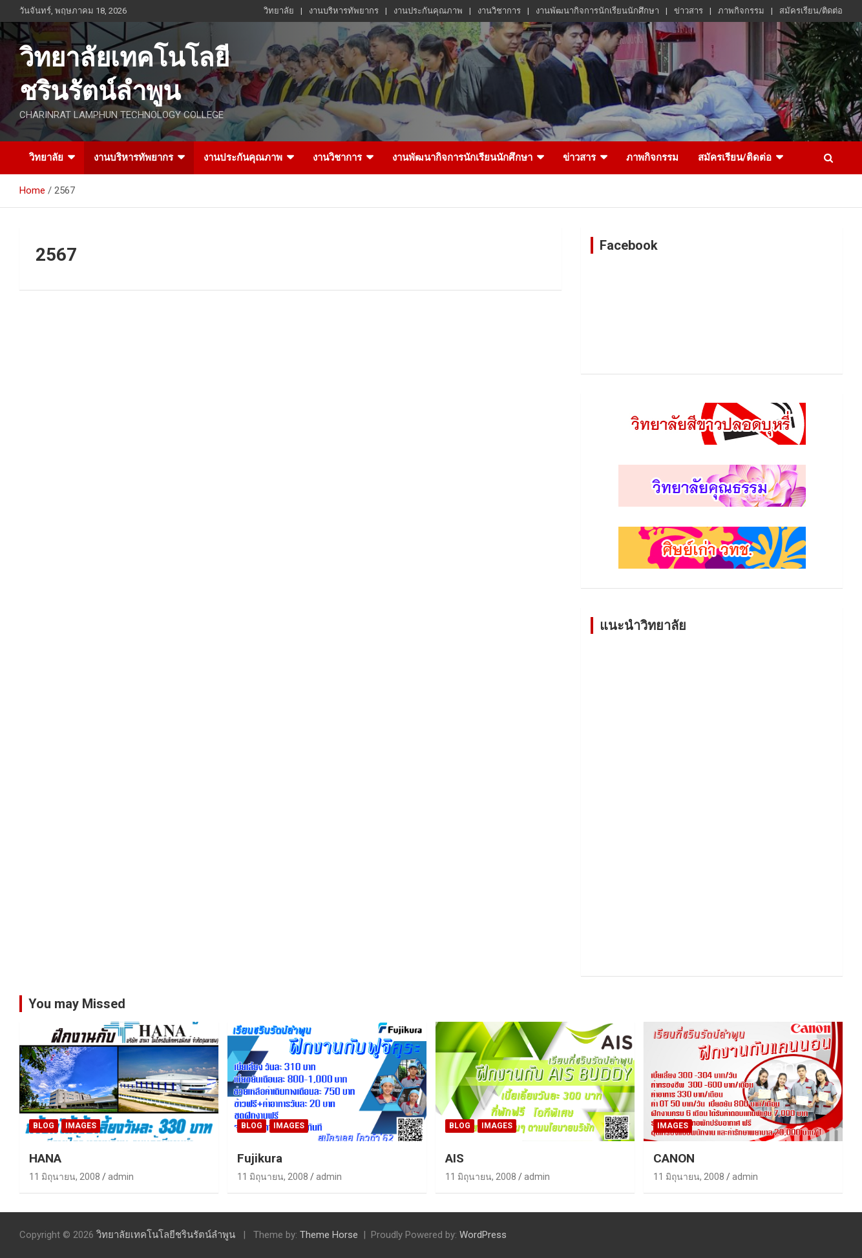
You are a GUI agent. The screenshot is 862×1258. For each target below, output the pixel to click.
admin (121, 1177)
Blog (43, 1125)
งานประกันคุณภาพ (428, 10)
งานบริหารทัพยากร (344, 10)
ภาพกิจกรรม (741, 10)
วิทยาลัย (279, 10)
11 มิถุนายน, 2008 (64, 1177)
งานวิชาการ (499, 10)
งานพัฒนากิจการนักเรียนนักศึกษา (597, 10)
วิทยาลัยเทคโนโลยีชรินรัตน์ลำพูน (165, 1235)
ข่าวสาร (688, 10)
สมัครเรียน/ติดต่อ (811, 10)
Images (80, 1125)
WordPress (483, 1235)
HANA (45, 1158)
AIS (454, 1158)
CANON (674, 1158)
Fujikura (259, 1158)
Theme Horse (329, 1235)
